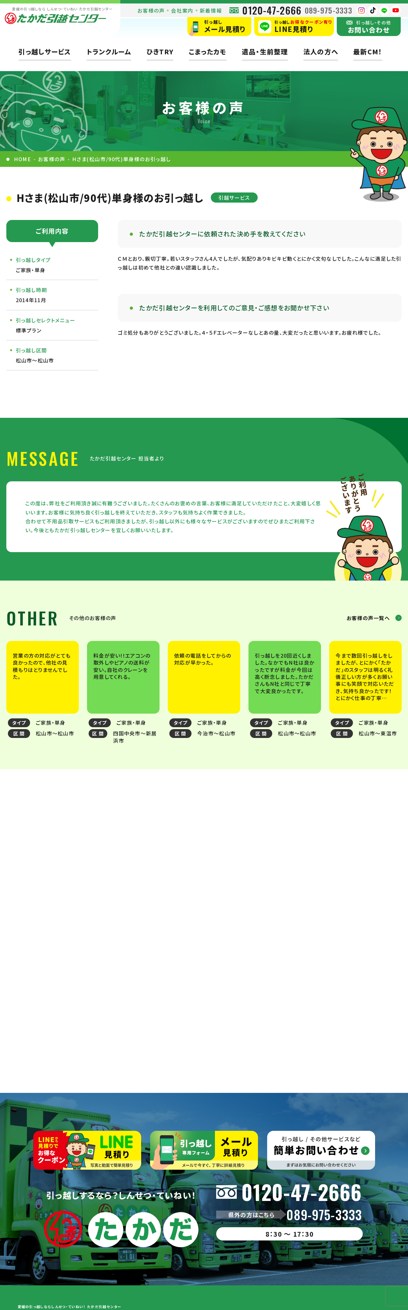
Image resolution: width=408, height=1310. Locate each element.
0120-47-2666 (271, 10)
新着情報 (211, 10)
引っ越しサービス (44, 51)
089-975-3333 (328, 10)
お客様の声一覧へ (368, 618)
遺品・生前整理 (265, 51)
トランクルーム (108, 51)
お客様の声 (151, 10)
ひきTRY (160, 51)
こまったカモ (208, 51)
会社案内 (182, 10)
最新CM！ (367, 51)
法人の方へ (320, 51)
